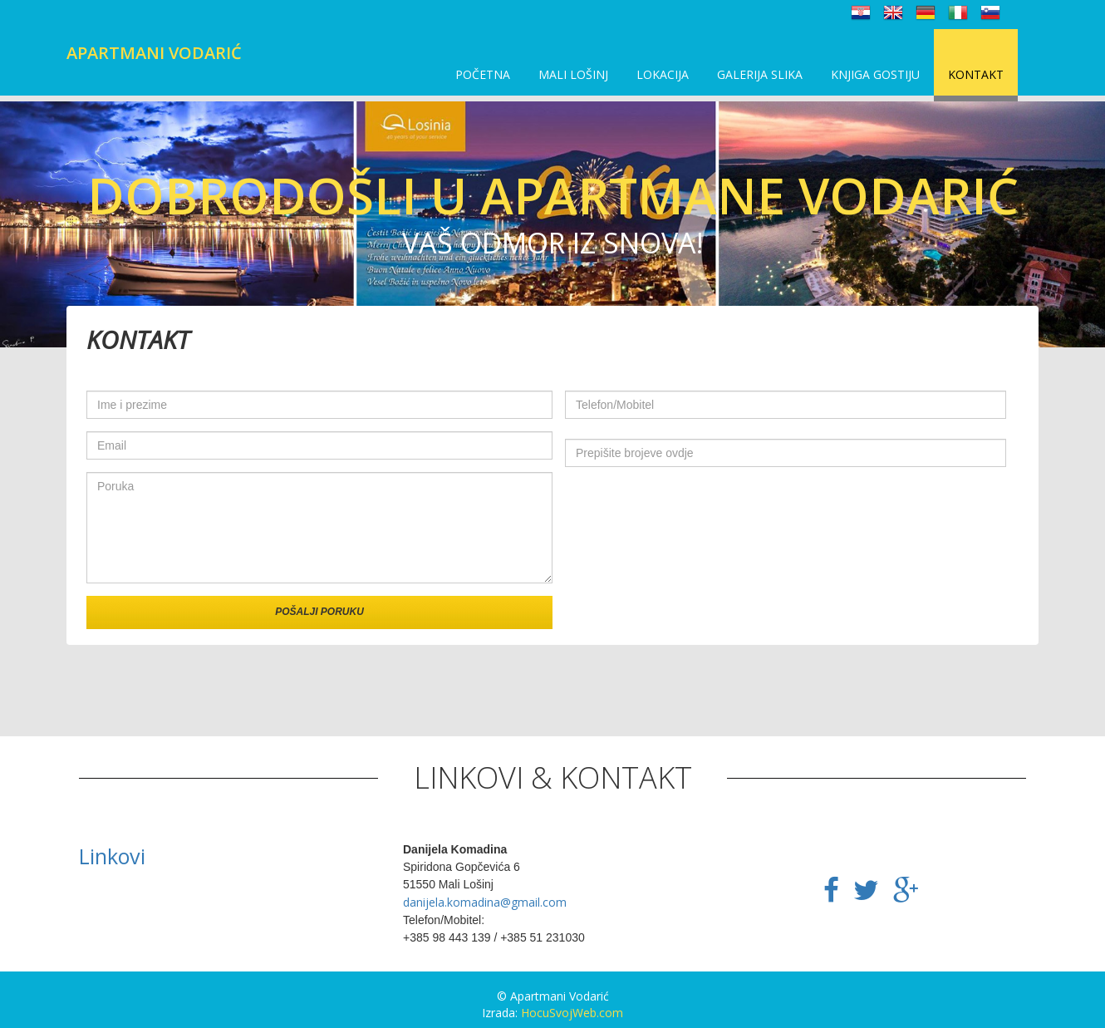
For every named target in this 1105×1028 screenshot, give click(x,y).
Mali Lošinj (573, 74)
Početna (482, 74)
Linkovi (112, 856)
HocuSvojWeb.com (572, 1013)
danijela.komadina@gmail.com (485, 902)
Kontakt (976, 74)
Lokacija (662, 74)
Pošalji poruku (319, 611)
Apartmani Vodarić (154, 53)
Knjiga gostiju (875, 74)
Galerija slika (760, 74)
